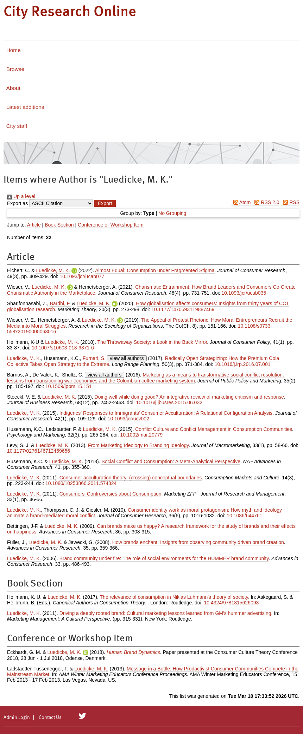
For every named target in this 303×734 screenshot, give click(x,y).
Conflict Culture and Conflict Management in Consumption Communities (213, 429)
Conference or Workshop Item (111, 225)
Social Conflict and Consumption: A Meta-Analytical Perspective (170, 461)
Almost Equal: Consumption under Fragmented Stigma (154, 270)
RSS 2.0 (265, 202)
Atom (241, 202)
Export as (17, 203)
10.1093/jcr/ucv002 (128, 418)
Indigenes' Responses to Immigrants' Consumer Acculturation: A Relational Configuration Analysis (165, 413)
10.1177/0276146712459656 (38, 451)
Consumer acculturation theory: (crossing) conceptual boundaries (130, 477)
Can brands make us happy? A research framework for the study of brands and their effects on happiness (151, 529)
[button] (104, 203)
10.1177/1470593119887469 (182, 309)
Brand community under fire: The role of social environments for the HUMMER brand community (164, 558)
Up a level (21, 196)
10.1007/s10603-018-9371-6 (63, 347)
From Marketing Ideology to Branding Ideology (138, 445)
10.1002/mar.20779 (141, 435)
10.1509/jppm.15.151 (68, 386)
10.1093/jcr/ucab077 (81, 276)
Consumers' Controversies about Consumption (110, 494)
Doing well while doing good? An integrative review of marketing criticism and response (189, 397)
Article (34, 225)
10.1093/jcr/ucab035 (243, 293)
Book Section (59, 225)
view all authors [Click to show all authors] (127, 358)
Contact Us (50, 717)
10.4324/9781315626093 (231, 602)
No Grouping (172, 213)
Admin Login (17, 717)
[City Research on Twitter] (82, 716)
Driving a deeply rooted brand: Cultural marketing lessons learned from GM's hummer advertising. (166, 613)
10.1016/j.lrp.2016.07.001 (243, 364)
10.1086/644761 (244, 515)
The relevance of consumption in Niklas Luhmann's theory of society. (175, 597)
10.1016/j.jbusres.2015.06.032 (169, 402)
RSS (289, 202)
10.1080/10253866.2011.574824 (80, 483)
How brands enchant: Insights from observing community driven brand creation (198, 542)
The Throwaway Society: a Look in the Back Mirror (152, 342)
